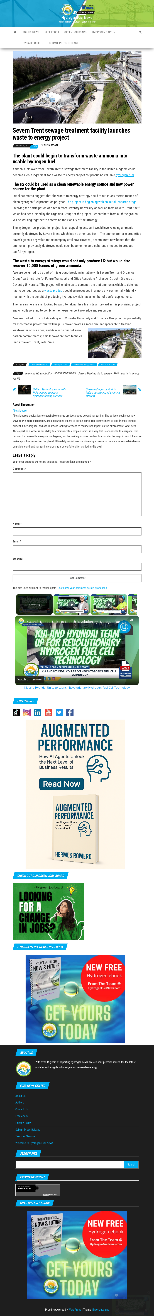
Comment (19, 468)
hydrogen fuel (125, 175)
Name (17, 523)
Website (18, 559)
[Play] (107, 604)
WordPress (75, 1309)
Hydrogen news (60, 364)
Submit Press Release (27, 1129)
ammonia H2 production (38, 373)
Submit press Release (63, 43)
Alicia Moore (51, 145)
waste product (53, 291)
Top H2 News (31, 32)
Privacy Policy (23, 1123)
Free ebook (52, 32)
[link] (21, 621)
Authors (19, 1102)
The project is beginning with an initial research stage (101, 202)
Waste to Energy (107, 364)
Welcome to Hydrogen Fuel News (34, 1143)
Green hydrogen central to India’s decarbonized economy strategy (103, 392)
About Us (20, 1096)
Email (17, 541)
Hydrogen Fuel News (77, 17)
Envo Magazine (100, 1309)
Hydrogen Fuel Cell (39, 364)
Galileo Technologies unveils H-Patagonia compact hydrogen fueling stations (49, 392)
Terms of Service (25, 1136)
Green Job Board (75, 32)
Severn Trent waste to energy (95, 373)
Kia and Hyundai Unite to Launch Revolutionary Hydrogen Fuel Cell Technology (76, 621)
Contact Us (21, 1109)
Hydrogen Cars (103, 32)
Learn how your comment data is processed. (82, 588)
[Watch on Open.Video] (29, 679)
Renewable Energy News (84, 364)
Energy (46, 1195)
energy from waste (65, 372)
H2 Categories (33, 43)
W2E (116, 372)
